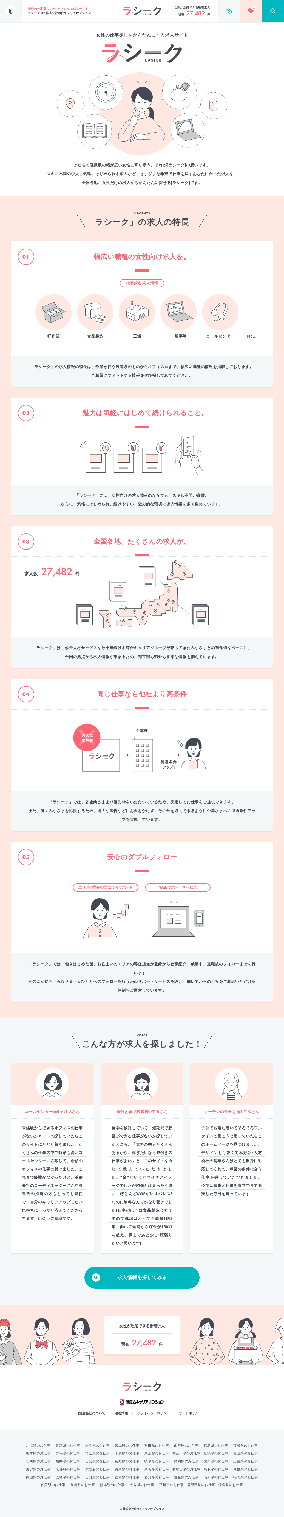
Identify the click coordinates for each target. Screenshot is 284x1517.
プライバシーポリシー (153, 1413)
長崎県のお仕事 (82, 1485)
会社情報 (121, 1413)
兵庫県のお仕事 (127, 1469)
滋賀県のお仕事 (38, 1469)
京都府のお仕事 (68, 1469)
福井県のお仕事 (68, 1461)
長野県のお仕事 (127, 1461)
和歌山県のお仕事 (186, 1469)
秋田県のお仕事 (156, 1446)
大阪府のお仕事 (97, 1469)
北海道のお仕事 (38, 1446)
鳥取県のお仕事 (216, 1469)
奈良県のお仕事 (156, 1469)
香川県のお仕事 (156, 1477)
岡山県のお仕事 (38, 1477)
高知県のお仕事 (216, 1477)
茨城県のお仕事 (245, 1446)
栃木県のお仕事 (38, 1453)
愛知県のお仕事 (216, 1461)
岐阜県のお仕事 (156, 1461)
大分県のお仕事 (142, 1485)
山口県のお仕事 (97, 1477)
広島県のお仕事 (68, 1477)
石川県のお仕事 (38, 1461)
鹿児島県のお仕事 (201, 1485)
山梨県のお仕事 (97, 1461)
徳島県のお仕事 (127, 1477)
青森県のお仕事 (68, 1446)
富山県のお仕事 (245, 1453)
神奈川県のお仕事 (186, 1453)
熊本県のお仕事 (112, 1485)
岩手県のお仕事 (97, 1446)
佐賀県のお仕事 (53, 1485)
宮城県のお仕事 (127, 1446)
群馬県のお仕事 (68, 1453)
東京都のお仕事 (156, 1453)
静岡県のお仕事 (186, 1461)
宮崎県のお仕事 (171, 1485)
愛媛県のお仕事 (186, 1477)
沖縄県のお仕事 (230, 1485)
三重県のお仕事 (245, 1461)
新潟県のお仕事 (216, 1453)
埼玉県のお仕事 (97, 1453)
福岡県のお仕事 (245, 1477)
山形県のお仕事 (186, 1446)
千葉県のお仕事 (127, 1453)
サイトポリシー (190, 1413)
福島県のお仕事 (216, 1446)
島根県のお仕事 (245, 1469)
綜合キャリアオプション (142, 1402)
